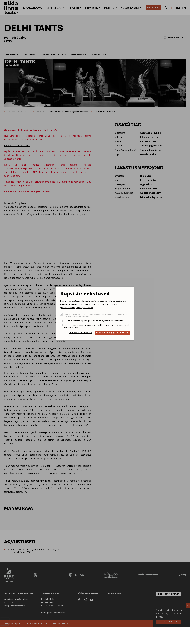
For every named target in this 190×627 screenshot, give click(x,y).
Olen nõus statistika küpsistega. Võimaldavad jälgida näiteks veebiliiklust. (94, 321)
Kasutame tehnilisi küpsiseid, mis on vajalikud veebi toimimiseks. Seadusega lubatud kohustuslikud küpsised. (95, 315)
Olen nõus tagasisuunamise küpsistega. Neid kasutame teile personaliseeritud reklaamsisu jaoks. (96, 326)
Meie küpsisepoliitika (84, 307)
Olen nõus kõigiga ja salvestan (112, 332)
